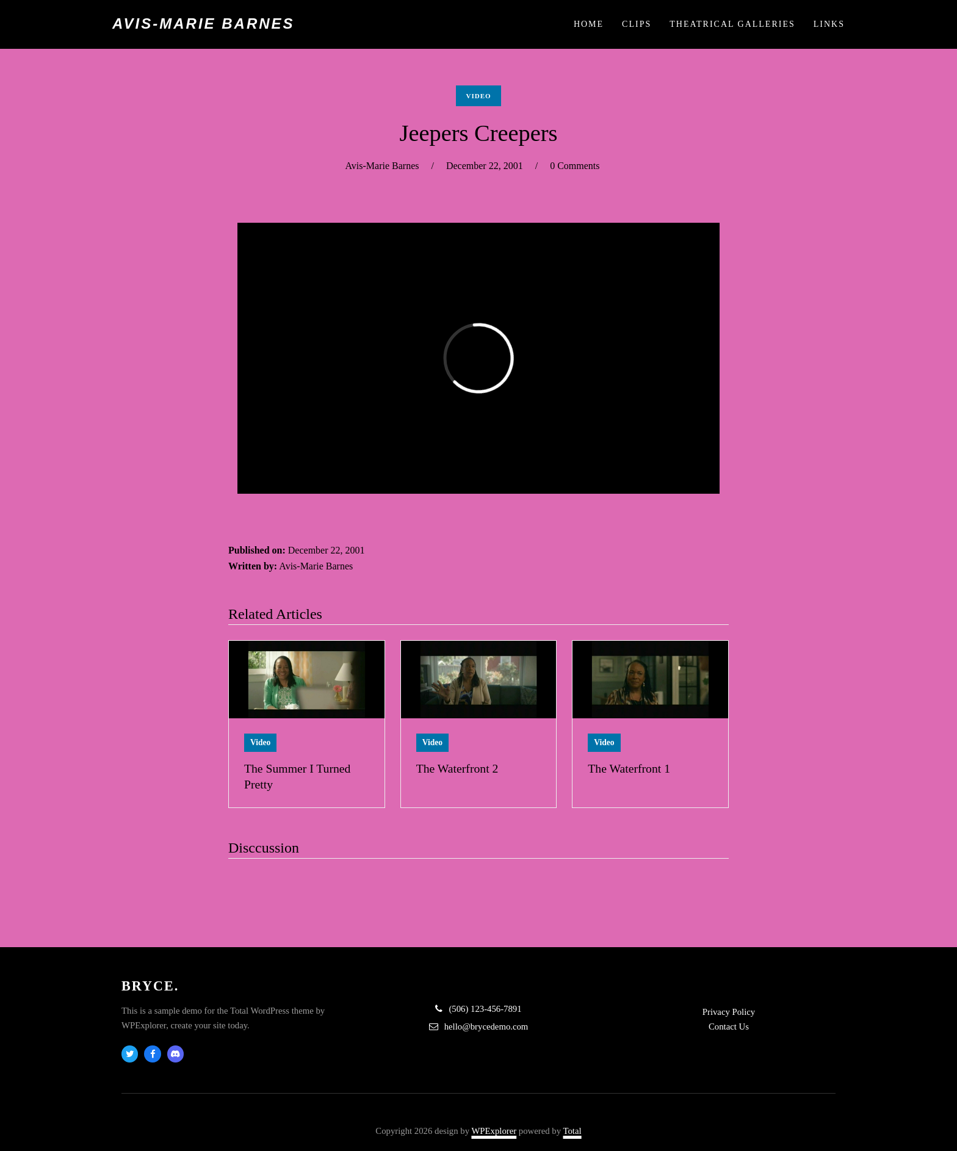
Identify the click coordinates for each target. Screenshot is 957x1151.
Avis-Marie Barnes (203, 23)
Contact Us (729, 1026)
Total (572, 1131)
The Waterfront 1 (629, 768)
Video (478, 95)
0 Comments (574, 166)
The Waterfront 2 (457, 768)
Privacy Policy (728, 1012)
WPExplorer (493, 1131)
